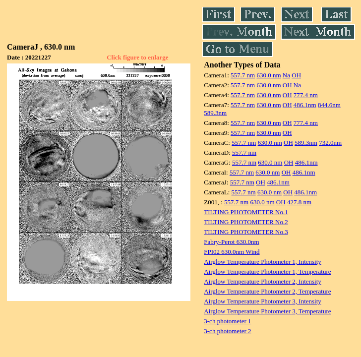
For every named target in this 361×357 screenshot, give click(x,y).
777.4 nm (306, 95)
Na (286, 75)
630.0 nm (268, 75)
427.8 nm (299, 202)
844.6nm (329, 105)
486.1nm (305, 105)
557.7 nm (243, 75)
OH (296, 75)
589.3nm (215, 113)
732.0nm (330, 142)
